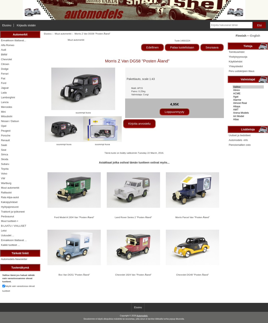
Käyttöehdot (235, 61)
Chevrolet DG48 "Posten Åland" (192, 274)
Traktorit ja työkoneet (13, 211)
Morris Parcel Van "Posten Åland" (192, 217)
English (255, 35)
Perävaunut (7, 216)
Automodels (141, 316)
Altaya (248, 106)
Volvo (4, 173)
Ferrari (5, 73)
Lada (4, 92)
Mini (3, 111)
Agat (248, 96)
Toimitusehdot (236, 51)
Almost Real (248, 103)
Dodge (5, 68)
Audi (3, 49)
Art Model (248, 116)
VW (3, 178)
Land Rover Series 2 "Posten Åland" (133, 217)
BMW (4, 54)
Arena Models (248, 112)
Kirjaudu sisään (26, 25)
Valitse (248, 87)
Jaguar (5, 87)
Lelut (4, 230)
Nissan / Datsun (10, 121)
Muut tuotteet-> (9, 221)
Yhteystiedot (236, 66)
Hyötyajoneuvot (10, 206)
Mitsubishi (6, 116)
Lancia (5, 102)
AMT (248, 109)
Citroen (5, 64)
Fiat (3, 78)
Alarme (248, 99)
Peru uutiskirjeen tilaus (241, 71)
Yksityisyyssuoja (238, 56)
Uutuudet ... (7, 235)
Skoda (4, 159)
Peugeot (6, 130)
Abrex (248, 90)
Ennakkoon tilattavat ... (14, 240)
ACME (248, 93)
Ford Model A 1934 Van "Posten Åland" (74, 217)
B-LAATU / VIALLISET (13, 225)
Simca (4, 154)
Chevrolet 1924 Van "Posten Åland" (133, 274)
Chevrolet (6, 59)
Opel (3, 125)
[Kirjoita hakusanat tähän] (231, 25)
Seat (3, 149)
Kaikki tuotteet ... (10, 244)
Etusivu (6, 25)
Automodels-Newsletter (14, 259)
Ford (3, 83)
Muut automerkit (63, 33)
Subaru (5, 163)
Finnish (241, 35)
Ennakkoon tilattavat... (13, 40)
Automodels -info (238, 140)
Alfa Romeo (7, 45)
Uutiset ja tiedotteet (239, 135)
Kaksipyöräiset (9, 202)
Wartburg (6, 183)
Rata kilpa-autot (10, 197)
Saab (4, 145)
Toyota (5, 168)
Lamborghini (8, 97)
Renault (5, 140)
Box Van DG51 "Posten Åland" (74, 274)
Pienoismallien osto (240, 144)
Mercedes (6, 106)
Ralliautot (6, 192)
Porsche (5, 135)
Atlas (248, 119)
